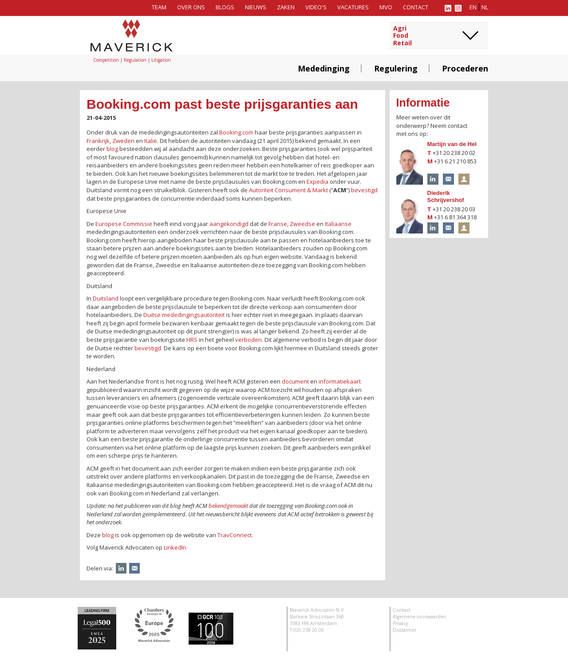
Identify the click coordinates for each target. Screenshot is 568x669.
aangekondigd (228, 224)
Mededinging (324, 68)
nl (484, 7)
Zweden (123, 141)
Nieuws (255, 7)
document (295, 381)
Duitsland (105, 298)
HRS (191, 340)
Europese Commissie (123, 224)
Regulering (396, 68)
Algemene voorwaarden (419, 617)
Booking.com (236, 132)
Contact (415, 7)
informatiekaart (340, 381)
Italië (150, 141)
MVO (385, 7)
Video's (316, 7)
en (473, 7)
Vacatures (353, 7)
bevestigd (364, 190)
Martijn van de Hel (452, 144)
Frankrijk (98, 141)
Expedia (317, 182)
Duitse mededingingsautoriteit (184, 315)
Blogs (225, 7)
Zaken (286, 7)
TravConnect (234, 535)
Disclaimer (404, 630)
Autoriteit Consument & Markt (288, 190)
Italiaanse (338, 224)
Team (159, 7)
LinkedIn (175, 547)
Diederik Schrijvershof (445, 197)
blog (112, 149)
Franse (277, 224)
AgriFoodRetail (402, 36)
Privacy (400, 623)
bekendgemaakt (229, 506)
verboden (248, 340)
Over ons (191, 7)
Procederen (465, 68)
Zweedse (302, 224)
